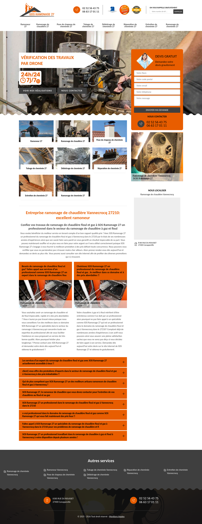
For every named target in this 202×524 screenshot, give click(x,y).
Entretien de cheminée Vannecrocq (177, 471)
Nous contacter (71, 90)
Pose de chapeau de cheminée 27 (66, 25)
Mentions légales (117, 516)
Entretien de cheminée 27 (151, 25)
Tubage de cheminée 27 (88, 25)
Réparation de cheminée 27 (130, 25)
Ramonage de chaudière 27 (42, 25)
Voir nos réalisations (37, 90)
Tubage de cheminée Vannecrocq (102, 469)
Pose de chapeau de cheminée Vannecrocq (61, 476)
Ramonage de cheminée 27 (172, 25)
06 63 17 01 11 (90, 11)
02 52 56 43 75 (90, 8)
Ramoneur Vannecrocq (57, 469)
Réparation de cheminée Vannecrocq (138, 471)
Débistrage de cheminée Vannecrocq (98, 476)
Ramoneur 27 (25, 25)
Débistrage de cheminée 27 (108, 25)
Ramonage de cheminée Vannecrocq (18, 473)
